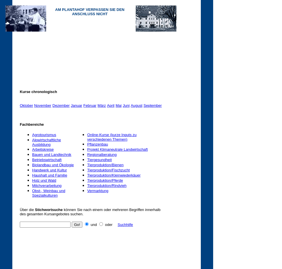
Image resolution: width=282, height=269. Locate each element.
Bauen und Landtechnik (51, 154)
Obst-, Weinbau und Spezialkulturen (48, 193)
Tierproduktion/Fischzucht (108, 170)
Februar (90, 105)
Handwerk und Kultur (49, 170)
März (102, 105)
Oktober (26, 105)
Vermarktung (97, 191)
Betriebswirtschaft (47, 160)
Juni (126, 105)
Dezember (61, 105)
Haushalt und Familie (49, 175)
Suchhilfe (125, 224)
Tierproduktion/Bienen (105, 165)
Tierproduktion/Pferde (105, 180)
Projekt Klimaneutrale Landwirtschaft (117, 149)
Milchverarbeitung (47, 185)
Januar (76, 105)
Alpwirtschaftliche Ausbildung (46, 142)
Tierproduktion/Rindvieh (107, 185)
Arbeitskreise (43, 149)
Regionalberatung (102, 154)
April (110, 105)
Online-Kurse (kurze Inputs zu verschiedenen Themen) (112, 137)
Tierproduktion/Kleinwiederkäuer (114, 175)
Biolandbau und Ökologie (53, 165)
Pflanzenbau (97, 144)
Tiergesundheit (99, 160)
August (136, 105)
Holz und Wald (44, 180)
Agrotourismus (44, 135)
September (152, 105)
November (42, 105)
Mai (119, 105)
